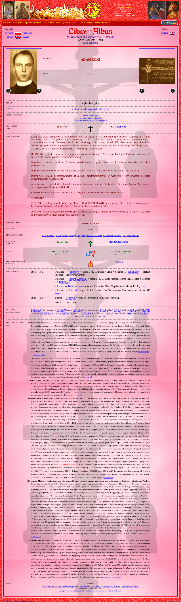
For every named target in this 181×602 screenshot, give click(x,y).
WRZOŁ (108, 313)
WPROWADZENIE (34, 23)
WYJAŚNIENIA (48, 23)
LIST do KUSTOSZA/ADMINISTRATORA (95, 23)
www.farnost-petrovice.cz (109, 586)
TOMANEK (86, 313)
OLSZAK (146, 310)
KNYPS (129, 313)
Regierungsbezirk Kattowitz (89, 235)
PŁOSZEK (83, 316)
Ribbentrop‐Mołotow (112, 235)
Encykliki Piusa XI (131, 235)
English (164, 33)
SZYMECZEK (66, 313)
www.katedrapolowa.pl (113, 591)
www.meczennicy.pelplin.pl (38, 355)
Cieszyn (72, 235)
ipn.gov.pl (89, 377)
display (10, 37)
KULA (133, 310)
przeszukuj (27, 33)
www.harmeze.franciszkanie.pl (65, 586)
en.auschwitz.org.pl (143, 351)
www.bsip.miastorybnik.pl (75, 591)
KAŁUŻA (77, 310)
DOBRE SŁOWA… (71, 23)
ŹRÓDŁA (59, 23)
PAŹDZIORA (45, 313)
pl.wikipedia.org (108, 478)
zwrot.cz (88, 591)
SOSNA (98, 316)
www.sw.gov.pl (76, 395)
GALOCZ (61, 310)
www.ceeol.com (82, 586)
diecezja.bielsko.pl (97, 591)
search (26, 37)
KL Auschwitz (48, 235)
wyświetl (9, 33)
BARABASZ (36, 310)
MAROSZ (144, 313)
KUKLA (117, 310)
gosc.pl (62, 591)
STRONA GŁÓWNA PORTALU (14, 23)
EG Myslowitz (62, 235)
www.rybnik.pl (94, 586)
